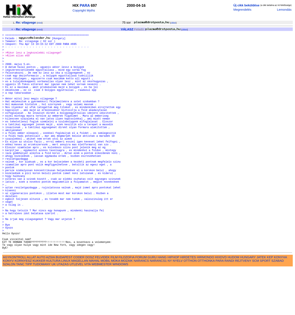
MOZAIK (127, 307)
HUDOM (233, 303)
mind (39, 23)
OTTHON (190, 307)
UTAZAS (63, 310)
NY (170, 307)
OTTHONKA (206, 307)
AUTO (41, 303)
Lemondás (284, 9)
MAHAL (94, 307)
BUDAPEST (64, 303)
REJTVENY (243, 307)
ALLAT (31, 303)
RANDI (229, 307)
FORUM (141, 303)
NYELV (178, 307)
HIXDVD (221, 303)
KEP (270, 303)
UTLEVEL (76, 310)
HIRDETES (188, 303)
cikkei (173, 23)
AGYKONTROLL (14, 303)
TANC (20, 310)
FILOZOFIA (127, 303)
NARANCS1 (158, 307)
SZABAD (277, 307)
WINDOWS (120, 310)
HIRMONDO (205, 303)
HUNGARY (248, 303)
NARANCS (141, 307)
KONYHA (280, 303)
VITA (87, 310)
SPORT (265, 307)
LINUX (65, 307)
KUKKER (39, 307)
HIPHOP (173, 303)
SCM (255, 307)
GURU (152, 303)
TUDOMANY (42, 310)
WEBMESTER (102, 310)
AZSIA (50, 303)
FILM (114, 303)
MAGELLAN (79, 307)
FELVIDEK (102, 303)
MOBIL (105, 307)
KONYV (8, 307)
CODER (79, 303)
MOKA (115, 307)
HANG (162, 303)
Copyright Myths (84, 10)
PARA (85, 5)
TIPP (28, 310)
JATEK (261, 303)
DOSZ (89, 303)
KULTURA (53, 307)
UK (53, 310)
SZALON (9, 310)
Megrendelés (242, 9)
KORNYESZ (23, 307)
